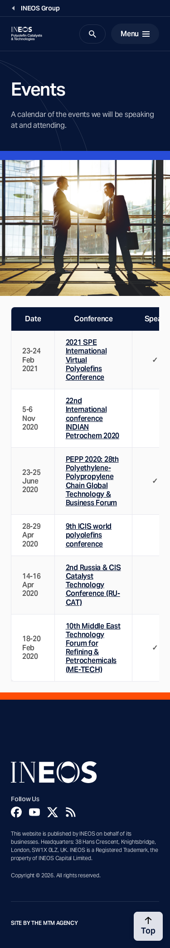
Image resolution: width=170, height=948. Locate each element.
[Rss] (70, 812)
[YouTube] (34, 812)
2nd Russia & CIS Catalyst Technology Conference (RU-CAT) (93, 585)
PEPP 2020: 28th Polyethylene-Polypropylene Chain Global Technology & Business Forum (92, 481)
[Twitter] (52, 812)
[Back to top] (148, 926)
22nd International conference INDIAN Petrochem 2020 (92, 418)
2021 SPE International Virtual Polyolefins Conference (86, 360)
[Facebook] (16, 812)
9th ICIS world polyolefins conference (89, 535)
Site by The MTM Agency (44, 923)
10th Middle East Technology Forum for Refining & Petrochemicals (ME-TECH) (93, 647)
